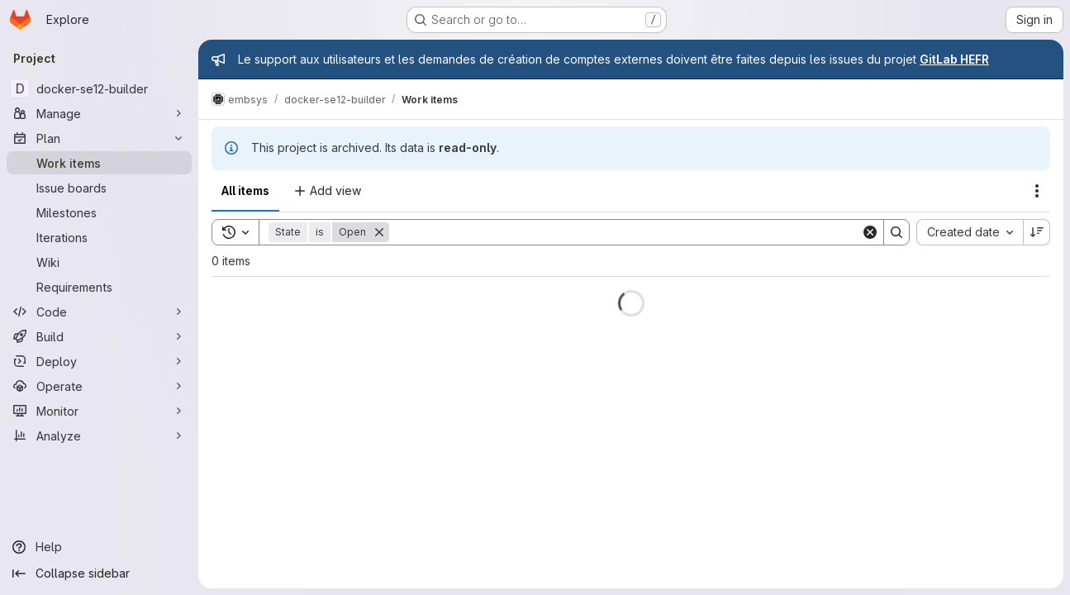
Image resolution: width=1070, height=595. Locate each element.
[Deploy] (99, 361)
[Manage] (99, 113)
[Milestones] (99, 212)
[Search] (625, 232)
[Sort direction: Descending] (1037, 232)
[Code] (99, 311)
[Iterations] (99, 237)
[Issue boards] (99, 187)
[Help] (99, 547)
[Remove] (379, 232)
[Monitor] (99, 410)
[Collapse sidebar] (99, 573)
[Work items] (99, 162)
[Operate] (99, 385)
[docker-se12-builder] (99, 88)
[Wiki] (99, 262)
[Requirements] (99, 286)
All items (245, 190)
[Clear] (870, 232)
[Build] (99, 336)
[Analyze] (99, 435)
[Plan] (99, 138)
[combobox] (969, 232)
